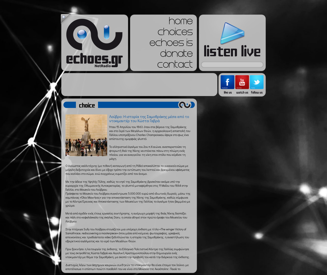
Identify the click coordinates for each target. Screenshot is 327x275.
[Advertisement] (139, 84)
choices (175, 33)
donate (176, 54)
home (181, 22)
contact (175, 65)
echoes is (171, 44)
